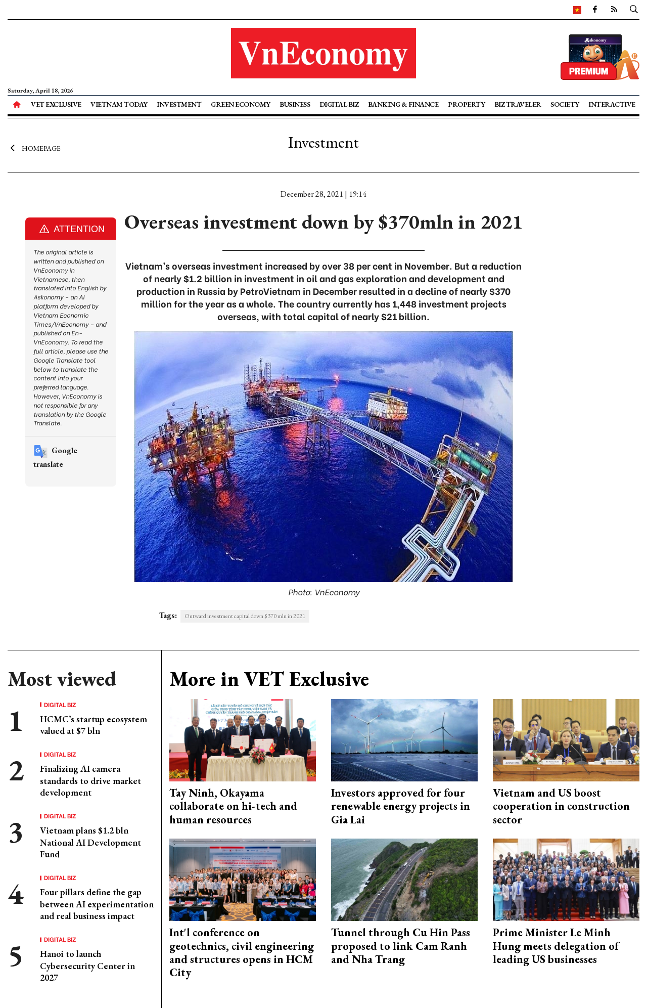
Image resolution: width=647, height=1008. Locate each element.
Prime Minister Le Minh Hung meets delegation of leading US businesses (556, 946)
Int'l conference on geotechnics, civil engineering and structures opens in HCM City (241, 952)
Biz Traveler (517, 104)
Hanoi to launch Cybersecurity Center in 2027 (87, 965)
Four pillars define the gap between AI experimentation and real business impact (97, 904)
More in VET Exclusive (269, 679)
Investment (179, 104)
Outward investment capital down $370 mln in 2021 (244, 616)
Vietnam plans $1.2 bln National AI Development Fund (90, 842)
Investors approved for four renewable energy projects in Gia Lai (400, 806)
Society (564, 104)
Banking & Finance (403, 104)
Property (466, 104)
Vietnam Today (119, 104)
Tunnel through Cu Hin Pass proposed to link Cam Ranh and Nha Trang (400, 946)
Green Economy (240, 104)
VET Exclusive (56, 104)
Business (295, 104)
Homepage (34, 148)
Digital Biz (339, 104)
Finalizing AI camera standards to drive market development (90, 780)
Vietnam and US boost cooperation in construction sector (561, 806)
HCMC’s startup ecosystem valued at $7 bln (93, 724)
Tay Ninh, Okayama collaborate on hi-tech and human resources (233, 806)
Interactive (611, 104)
